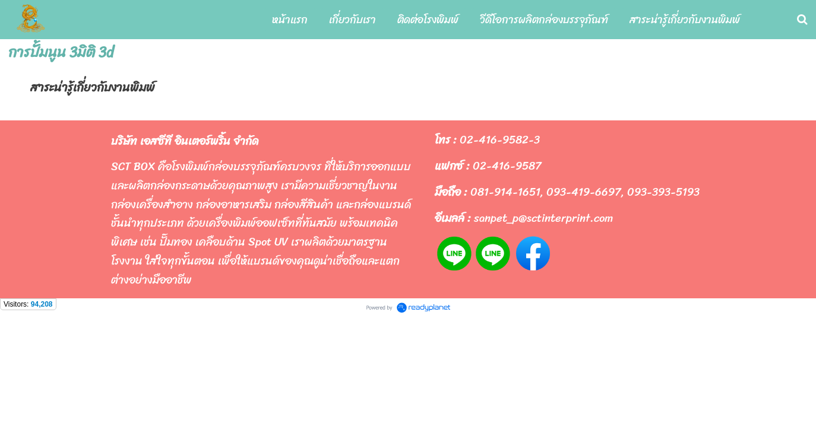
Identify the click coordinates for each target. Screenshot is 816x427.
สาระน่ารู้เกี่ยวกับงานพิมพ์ (92, 87)
